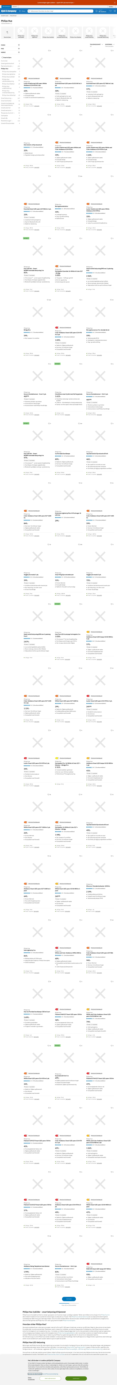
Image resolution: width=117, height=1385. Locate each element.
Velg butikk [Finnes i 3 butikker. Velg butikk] (67, 414)
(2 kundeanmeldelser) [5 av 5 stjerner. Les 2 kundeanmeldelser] (38, 520)
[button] (11, 23)
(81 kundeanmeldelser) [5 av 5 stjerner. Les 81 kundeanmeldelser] (100, 703)
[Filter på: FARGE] (10, 45)
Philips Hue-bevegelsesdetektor (66, 1333)
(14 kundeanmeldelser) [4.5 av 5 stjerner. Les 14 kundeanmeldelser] (100, 86)
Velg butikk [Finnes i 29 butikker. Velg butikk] (36, 355)
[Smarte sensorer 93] (10, 110)
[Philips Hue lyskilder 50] (11, 77)
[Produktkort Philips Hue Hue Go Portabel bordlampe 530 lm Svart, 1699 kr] (37, 993)
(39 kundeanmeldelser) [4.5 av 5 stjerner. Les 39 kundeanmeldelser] (69, 1209)
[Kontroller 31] (10, 61)
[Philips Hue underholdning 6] (11, 87)
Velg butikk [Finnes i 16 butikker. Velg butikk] (36, 106)
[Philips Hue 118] (10, 69)
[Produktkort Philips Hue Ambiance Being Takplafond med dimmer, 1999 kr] (37, 1248)
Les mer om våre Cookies (35, 1374)
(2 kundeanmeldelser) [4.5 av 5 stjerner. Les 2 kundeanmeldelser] (69, 955)
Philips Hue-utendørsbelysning (80, 1316)
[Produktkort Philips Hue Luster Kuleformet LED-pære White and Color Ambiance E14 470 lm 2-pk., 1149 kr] (100, 126)
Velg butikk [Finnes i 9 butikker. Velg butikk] (36, 911)
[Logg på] (100, 11)
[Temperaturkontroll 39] (10, 113)
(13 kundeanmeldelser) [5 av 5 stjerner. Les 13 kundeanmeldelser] (38, 705)
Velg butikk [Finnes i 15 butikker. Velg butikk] (36, 535)
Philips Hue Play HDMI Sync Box (56, 1354)
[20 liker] (49, 1236)
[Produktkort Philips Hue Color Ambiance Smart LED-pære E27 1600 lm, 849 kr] (37, 495)
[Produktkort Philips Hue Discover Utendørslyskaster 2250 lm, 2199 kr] (100, 868)
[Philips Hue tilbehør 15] (11, 84)
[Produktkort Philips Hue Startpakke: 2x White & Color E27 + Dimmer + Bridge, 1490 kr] (69, 806)
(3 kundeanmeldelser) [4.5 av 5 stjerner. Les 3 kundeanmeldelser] (69, 893)
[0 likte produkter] (110, 11)
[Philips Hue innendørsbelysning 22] (11, 92)
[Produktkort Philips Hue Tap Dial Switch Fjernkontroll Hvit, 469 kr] (100, 435)
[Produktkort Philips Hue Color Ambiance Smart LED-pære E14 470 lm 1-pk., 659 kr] (69, 1120)
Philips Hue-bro (105, 1315)
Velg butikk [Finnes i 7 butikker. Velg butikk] (98, 847)
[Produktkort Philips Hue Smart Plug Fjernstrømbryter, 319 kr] (69, 556)
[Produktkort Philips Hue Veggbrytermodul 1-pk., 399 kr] (37, 556)
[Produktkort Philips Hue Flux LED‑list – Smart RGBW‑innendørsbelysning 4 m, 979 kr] (37, 435)
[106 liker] (80, 423)
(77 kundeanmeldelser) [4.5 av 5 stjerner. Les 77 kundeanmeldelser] (38, 332)
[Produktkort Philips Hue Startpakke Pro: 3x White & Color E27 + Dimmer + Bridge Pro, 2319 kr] (69, 742)
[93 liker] (111, 300)
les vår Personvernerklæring (50, 1374)
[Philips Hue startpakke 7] (11, 72)
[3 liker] (80, 300)
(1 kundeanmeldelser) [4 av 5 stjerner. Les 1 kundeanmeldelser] (100, 641)
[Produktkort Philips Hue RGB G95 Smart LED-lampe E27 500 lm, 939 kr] (100, 1248)
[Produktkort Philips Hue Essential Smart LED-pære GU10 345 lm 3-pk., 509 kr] (69, 62)
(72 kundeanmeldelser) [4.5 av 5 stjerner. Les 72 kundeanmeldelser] (38, 829)
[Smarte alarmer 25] (10, 108)
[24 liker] (49, 856)
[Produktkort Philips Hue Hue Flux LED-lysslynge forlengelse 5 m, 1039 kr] (69, 616)
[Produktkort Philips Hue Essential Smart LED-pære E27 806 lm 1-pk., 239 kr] (37, 188)
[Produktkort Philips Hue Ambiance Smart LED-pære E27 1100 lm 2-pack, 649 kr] (37, 868)
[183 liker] (49, 300)
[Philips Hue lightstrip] (34, 33)
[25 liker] (80, 483)
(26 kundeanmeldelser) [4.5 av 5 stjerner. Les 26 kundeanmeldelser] (100, 456)
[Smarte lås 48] (10, 118)
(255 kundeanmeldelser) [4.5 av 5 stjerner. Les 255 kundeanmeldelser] (69, 577)
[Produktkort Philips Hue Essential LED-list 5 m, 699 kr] (69, 1057)
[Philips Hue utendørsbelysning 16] (11, 80)
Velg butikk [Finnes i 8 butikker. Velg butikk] (67, 911)
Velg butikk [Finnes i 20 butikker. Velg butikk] (36, 414)
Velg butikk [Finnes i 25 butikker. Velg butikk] (68, 106)
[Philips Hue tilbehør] (75, 33)
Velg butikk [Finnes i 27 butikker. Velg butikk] (36, 785)
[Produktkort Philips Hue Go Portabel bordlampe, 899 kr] (69, 435)
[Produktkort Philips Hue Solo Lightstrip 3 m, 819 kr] (37, 932)
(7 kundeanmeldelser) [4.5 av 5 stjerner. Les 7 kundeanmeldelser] (38, 1014)
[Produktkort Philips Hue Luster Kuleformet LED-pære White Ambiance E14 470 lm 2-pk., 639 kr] (37, 62)
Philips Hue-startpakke (69, 1320)
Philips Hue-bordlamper (57, 1349)
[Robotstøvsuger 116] (10, 121)
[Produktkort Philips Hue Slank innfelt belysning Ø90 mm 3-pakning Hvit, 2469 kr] (100, 250)
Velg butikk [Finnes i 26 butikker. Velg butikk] (36, 167)
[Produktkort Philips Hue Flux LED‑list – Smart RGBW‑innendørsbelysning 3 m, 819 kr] (37, 250)
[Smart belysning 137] (10, 98)
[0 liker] (80, 115)
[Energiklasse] (25, 78)
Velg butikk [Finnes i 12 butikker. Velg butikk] (36, 595)
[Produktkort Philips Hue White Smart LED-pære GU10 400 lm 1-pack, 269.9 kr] (69, 868)
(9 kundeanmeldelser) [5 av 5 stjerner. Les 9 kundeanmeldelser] (38, 87)
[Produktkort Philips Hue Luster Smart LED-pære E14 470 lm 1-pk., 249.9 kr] (100, 680)
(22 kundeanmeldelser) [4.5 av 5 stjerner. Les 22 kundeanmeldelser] (69, 517)
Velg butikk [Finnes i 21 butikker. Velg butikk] (99, 229)
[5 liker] (80, 51)
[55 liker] (111, 483)
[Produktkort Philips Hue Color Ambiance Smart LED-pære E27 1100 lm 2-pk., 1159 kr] (37, 680)
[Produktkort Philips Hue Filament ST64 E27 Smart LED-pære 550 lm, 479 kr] (100, 1057)
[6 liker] (112, 364)
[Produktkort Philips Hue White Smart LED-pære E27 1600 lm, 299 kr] (69, 680)
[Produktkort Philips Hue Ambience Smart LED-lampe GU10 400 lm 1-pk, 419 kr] (100, 742)
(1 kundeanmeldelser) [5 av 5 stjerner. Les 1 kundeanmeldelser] (100, 272)
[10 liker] (49, 544)
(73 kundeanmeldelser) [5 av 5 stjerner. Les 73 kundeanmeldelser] (100, 520)
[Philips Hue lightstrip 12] (11, 74)
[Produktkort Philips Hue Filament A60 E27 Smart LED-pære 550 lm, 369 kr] (69, 993)
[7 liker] (80, 1108)
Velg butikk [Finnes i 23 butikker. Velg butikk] (99, 167)
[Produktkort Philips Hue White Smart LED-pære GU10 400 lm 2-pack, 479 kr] (100, 1184)
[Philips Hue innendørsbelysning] (103, 33)
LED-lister (81, 1349)
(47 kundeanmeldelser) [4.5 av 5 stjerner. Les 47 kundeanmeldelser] (38, 1081)
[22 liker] (49, 115)
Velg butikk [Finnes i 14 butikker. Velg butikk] (99, 595)
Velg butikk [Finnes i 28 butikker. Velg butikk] (68, 229)
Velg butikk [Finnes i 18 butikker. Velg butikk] (68, 167)
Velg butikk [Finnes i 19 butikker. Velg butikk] (99, 474)
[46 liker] (49, 794)
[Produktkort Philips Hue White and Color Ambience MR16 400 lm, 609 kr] (69, 932)
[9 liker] (49, 730)
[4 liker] (49, 51)
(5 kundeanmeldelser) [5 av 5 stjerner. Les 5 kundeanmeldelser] (38, 1143)
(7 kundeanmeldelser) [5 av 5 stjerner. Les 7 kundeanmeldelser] (69, 151)
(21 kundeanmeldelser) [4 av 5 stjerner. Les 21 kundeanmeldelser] (38, 577)
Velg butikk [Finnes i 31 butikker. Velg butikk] (68, 474)
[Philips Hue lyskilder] (48, 33)
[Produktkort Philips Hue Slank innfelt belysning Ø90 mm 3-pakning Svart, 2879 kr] (37, 616)
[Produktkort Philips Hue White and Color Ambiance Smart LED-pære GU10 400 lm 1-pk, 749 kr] (100, 993)
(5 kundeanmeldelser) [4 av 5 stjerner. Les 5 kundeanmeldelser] (69, 87)
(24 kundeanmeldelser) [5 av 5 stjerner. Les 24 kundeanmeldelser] (69, 337)
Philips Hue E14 (81, 1347)
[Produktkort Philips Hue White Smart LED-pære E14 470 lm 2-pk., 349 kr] (37, 1057)
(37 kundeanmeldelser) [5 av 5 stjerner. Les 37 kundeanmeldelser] (69, 456)
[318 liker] (80, 544)
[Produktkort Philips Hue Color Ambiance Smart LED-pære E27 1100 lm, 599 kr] (100, 495)
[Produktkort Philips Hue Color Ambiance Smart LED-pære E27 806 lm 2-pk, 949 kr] (100, 932)
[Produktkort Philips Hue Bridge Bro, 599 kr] (37, 312)
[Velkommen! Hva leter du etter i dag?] (62, 11)
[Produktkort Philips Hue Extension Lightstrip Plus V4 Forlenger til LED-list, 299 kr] (69, 495)
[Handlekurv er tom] (115, 11)
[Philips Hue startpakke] (21, 33)
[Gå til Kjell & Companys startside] (9, 11)
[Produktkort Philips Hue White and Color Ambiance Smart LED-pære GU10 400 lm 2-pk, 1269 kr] (100, 1120)
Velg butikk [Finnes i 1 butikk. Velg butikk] (97, 911)
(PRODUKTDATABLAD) (34, 78)
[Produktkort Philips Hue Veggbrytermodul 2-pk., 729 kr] (100, 556)
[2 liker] (112, 115)
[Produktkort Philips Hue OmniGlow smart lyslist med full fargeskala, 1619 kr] (69, 376)
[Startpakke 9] (10, 116)
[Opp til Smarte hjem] (7, 33)
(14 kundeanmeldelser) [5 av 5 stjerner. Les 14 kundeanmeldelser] (38, 952)
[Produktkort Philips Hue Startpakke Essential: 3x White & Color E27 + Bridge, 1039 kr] (69, 250)
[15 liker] (80, 668)
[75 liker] (80, 794)
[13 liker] (111, 794)
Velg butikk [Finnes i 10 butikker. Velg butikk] (68, 291)
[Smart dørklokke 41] (10, 101)
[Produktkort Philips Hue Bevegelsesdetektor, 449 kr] (69, 188)
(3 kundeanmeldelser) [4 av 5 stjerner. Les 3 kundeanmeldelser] (100, 957)
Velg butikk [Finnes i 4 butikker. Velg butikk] (98, 1037)
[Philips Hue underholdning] (89, 33)
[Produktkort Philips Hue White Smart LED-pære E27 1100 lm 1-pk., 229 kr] (37, 806)
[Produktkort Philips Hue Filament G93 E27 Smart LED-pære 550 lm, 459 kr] (37, 1120)
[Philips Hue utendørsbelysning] (62, 33)
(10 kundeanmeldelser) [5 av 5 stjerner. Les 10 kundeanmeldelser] (100, 151)
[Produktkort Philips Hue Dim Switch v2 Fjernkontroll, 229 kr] (37, 126)
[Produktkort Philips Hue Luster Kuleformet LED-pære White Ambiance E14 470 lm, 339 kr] (100, 188)
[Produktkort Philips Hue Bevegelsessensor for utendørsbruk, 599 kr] (100, 312)
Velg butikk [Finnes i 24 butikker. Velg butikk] (99, 106)
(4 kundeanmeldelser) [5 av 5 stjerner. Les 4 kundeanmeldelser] (100, 396)
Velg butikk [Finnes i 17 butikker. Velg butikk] (36, 291)
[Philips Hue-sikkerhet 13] (11, 95)
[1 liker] (112, 176)
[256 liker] (80, 176)
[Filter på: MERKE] (10, 52)
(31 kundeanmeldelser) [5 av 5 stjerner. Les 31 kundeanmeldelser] (69, 831)
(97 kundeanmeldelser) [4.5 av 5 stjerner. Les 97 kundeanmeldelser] (38, 147)
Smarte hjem (6, 57)
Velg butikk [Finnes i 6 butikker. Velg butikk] (67, 972)
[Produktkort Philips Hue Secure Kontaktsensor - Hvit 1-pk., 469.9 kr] (100, 376)
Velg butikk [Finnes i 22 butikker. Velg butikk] (68, 355)
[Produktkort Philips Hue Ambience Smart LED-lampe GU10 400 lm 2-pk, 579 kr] (100, 616)
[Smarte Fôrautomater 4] (10, 123)
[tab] (6, 6)
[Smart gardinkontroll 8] (10, 64)
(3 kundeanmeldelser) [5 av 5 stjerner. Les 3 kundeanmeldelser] (38, 893)
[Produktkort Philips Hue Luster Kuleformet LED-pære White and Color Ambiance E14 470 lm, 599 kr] (69, 126)
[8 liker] (49, 981)
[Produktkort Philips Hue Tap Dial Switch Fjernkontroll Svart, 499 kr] (100, 806)
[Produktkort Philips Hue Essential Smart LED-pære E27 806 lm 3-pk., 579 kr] (100, 62)
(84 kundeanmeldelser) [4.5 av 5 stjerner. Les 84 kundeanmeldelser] (69, 208)
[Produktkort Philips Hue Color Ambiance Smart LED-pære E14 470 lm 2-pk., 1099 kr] (69, 312)
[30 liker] (111, 920)
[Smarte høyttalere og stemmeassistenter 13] (10, 104)
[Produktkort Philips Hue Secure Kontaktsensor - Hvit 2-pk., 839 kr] (69, 1248)
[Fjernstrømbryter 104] (10, 66)
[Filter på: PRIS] (10, 49)
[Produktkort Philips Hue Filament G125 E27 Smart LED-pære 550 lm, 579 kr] (37, 1184)
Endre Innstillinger (31, 1378)
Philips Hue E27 (71, 1347)
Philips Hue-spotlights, (71, 1349)
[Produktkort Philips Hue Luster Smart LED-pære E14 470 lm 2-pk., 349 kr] (37, 742)
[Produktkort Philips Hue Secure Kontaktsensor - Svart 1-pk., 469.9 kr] (37, 376)
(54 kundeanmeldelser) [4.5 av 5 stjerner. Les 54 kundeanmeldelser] (100, 332)
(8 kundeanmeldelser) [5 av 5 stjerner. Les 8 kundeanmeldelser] (100, 213)
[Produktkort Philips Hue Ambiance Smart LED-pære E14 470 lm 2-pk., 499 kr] (69, 1184)
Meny (22, 11)
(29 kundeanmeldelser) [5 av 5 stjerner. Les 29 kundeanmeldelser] (69, 703)
